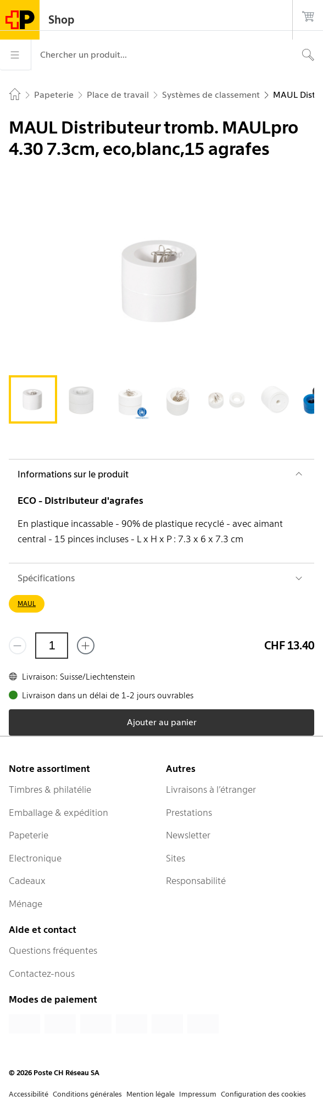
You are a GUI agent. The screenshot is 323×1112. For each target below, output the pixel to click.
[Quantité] (51, 645)
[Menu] (15, 55)
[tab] (33, 399)
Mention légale (150, 1094)
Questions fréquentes (53, 950)
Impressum (197, 1094)
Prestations (189, 812)
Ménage (25, 903)
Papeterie (28, 835)
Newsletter (188, 835)
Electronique (35, 858)
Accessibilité (28, 1094)
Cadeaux (27, 880)
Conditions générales (87, 1094)
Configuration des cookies (263, 1094)
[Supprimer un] (17, 645)
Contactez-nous (42, 973)
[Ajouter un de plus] (85, 645)
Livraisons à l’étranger (211, 789)
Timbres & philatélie (50, 789)
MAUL (27, 603)
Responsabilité (196, 880)
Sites (175, 858)
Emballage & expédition (58, 812)
